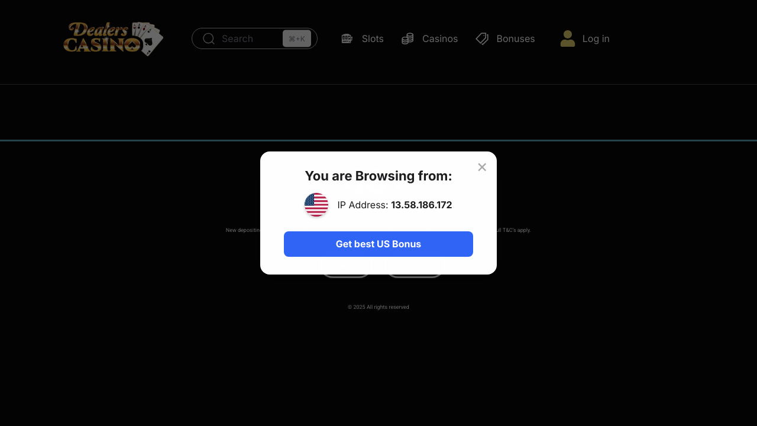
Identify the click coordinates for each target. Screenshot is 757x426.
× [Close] (482, 166)
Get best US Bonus (378, 244)
